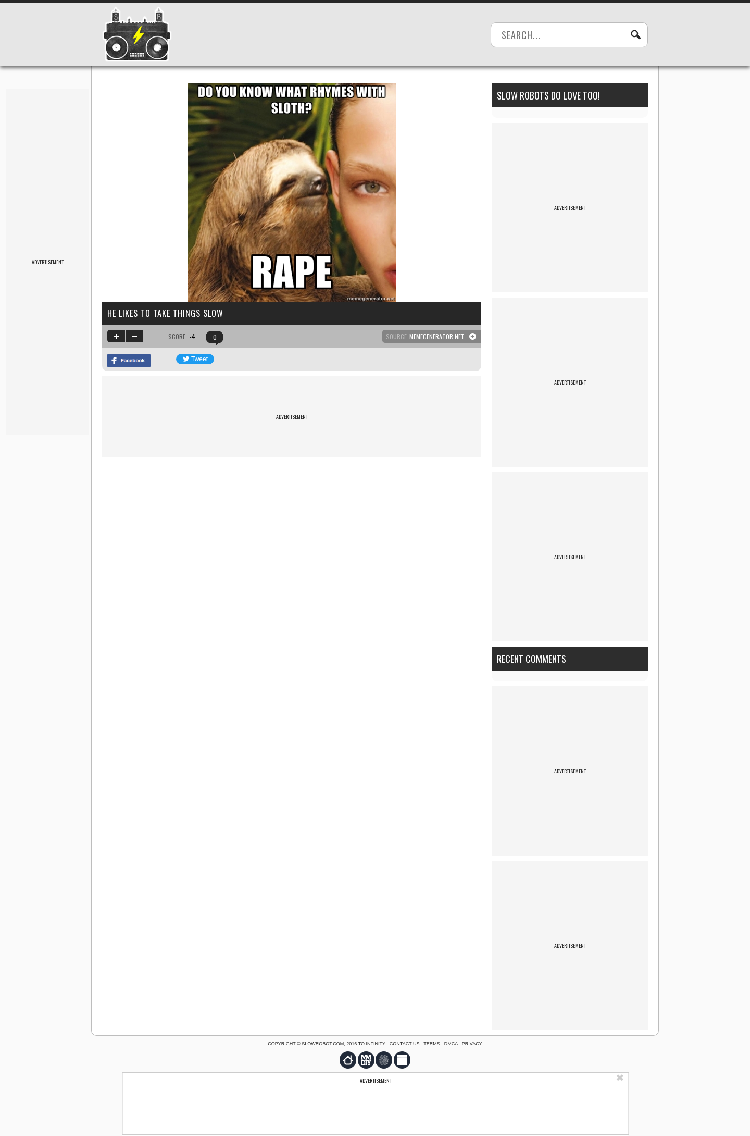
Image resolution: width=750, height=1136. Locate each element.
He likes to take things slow (165, 313)
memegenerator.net (437, 336)
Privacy (472, 1043)
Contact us (405, 1043)
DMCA (451, 1043)
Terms (431, 1043)
